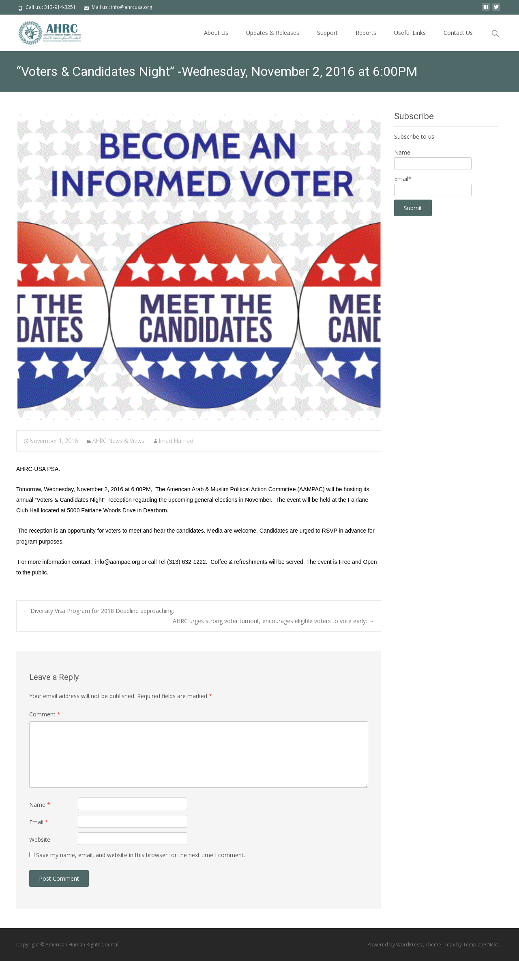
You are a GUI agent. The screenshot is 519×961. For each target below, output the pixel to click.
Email (38, 822)
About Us (216, 33)
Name (39, 804)
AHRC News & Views (118, 441)
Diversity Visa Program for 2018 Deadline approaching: (98, 611)
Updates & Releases (272, 33)
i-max (449, 944)
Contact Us (458, 33)
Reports (366, 33)
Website (39, 839)
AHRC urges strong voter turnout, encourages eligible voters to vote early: (273, 621)
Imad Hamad (176, 441)
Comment (44, 714)
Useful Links (410, 33)
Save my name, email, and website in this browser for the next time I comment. (140, 855)
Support (327, 33)
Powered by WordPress (395, 944)
